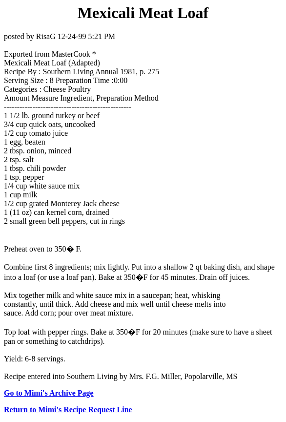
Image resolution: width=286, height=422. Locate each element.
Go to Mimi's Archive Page (49, 393)
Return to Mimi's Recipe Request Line (68, 409)
